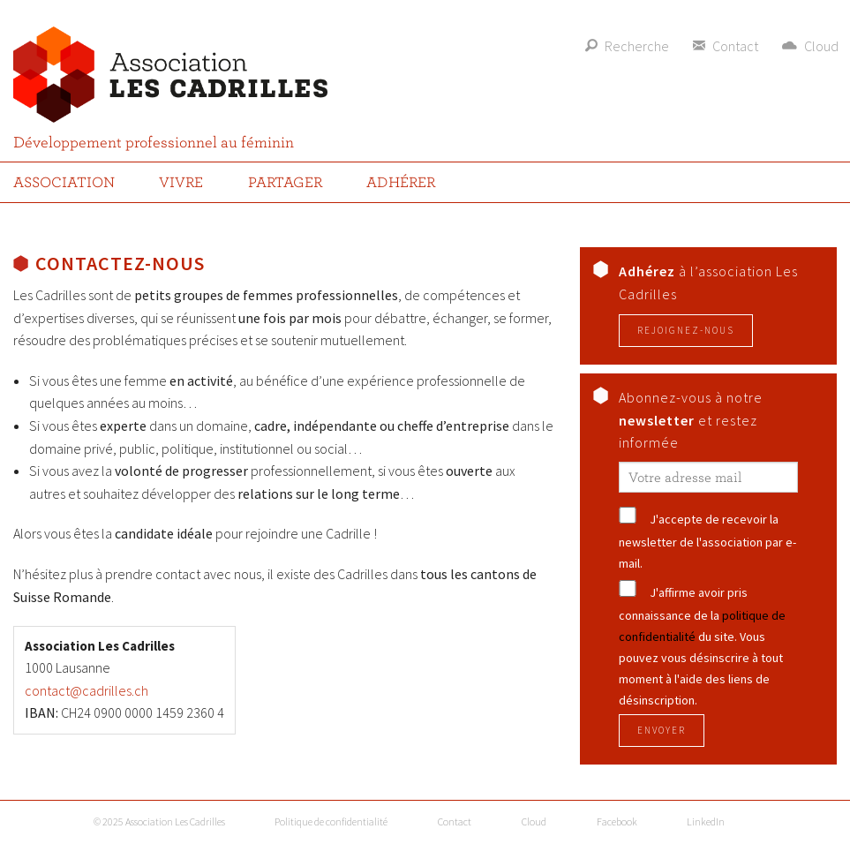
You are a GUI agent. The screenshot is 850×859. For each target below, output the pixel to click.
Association (64, 182)
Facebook (617, 821)
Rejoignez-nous (685, 330)
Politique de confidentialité (331, 821)
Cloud (534, 821)
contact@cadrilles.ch (86, 690)
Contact (454, 821)
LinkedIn (706, 821)
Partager (285, 182)
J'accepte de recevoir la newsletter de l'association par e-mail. (707, 541)
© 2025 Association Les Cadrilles (159, 821)
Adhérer (400, 182)
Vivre (181, 182)
